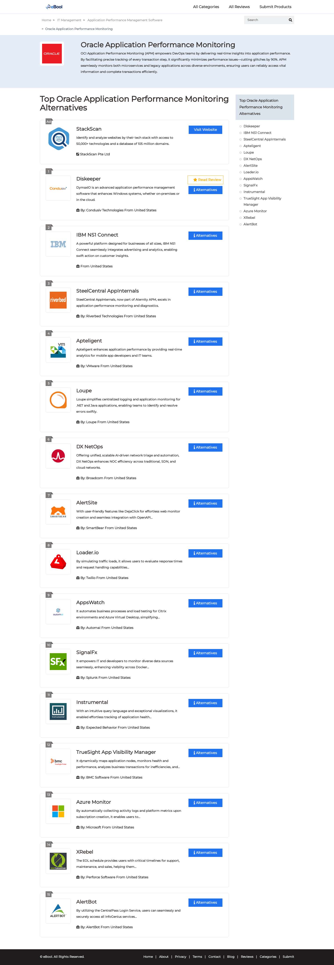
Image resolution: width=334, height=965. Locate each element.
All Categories (206, 7)
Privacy (180, 953)
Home (46, 20)
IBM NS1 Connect (97, 234)
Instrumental (92, 700)
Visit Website (205, 130)
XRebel (84, 849)
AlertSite (86, 501)
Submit (288, 953)
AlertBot (86, 898)
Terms (197, 953)
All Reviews (239, 7)
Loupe (84, 389)
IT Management (69, 20)
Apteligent (89, 340)
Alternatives (205, 190)
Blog (231, 953)
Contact (214, 953)
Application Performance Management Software (124, 20)
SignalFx (86, 650)
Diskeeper (88, 178)
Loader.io (87, 551)
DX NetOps (89, 445)
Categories (268, 953)
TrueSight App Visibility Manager (116, 749)
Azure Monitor (93, 799)
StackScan (88, 129)
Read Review (207, 179)
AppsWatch (90, 600)
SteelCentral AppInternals (107, 290)
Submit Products (275, 7)
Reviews (247, 953)
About (164, 953)
